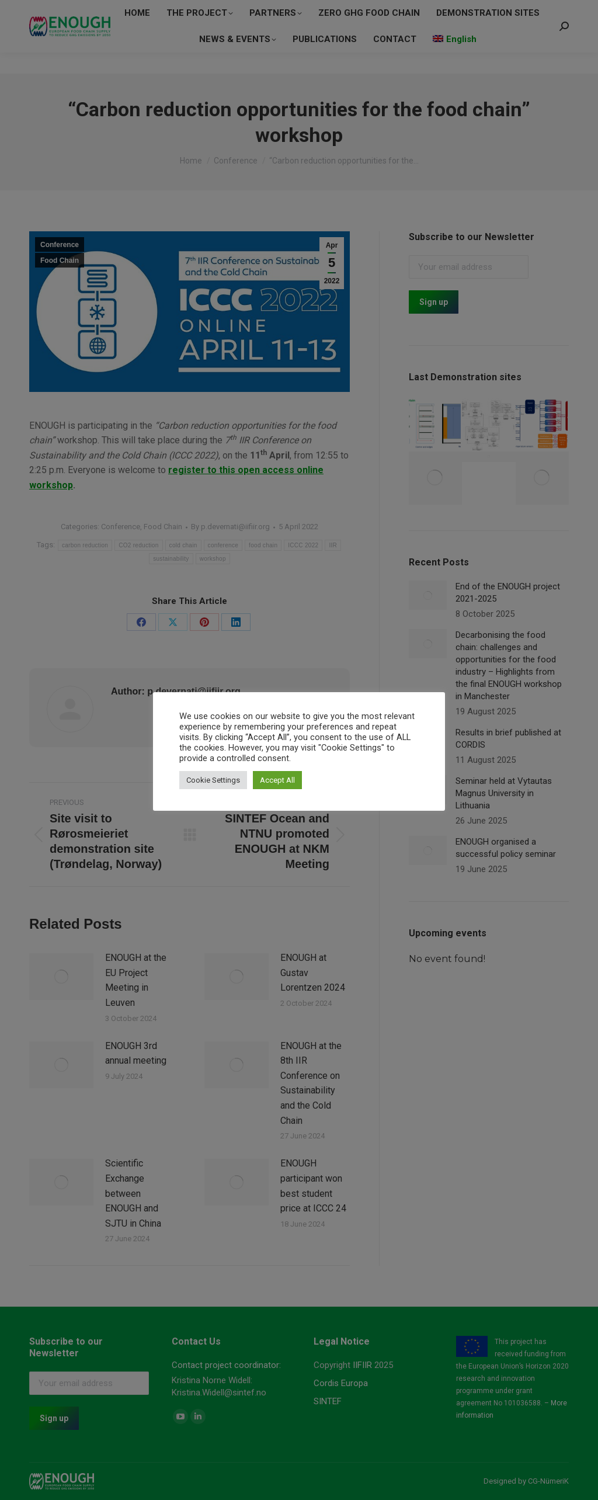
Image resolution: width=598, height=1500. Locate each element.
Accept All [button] (277, 780)
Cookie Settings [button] (213, 780)
